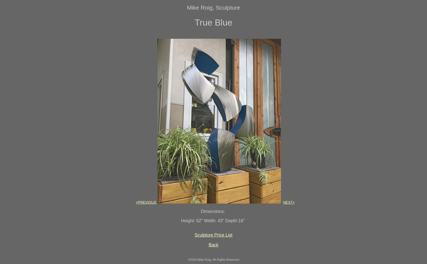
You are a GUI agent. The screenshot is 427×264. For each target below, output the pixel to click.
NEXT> (289, 202)
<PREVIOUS (146, 202)
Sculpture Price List (213, 235)
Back (213, 245)
